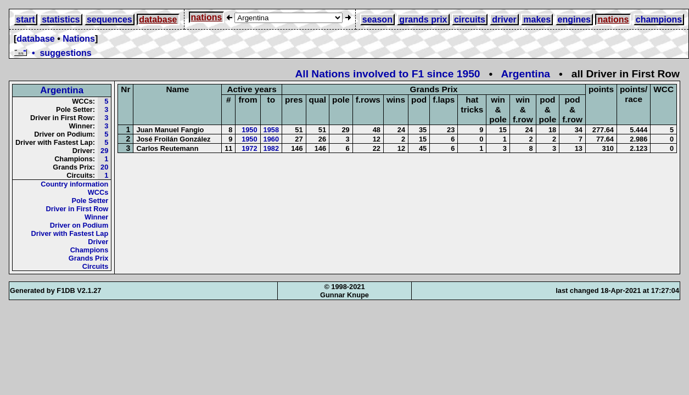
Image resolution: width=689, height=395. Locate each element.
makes (537, 19)
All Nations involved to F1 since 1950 (387, 74)
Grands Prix (89, 258)
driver (504, 19)
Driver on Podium (79, 225)
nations (206, 17)
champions (659, 19)
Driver (98, 242)
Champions (89, 250)
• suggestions (53, 53)
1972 (249, 148)
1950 (249, 130)
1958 (271, 130)
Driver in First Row (77, 209)
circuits (469, 19)
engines (574, 19)
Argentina (525, 74)
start (25, 19)
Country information (74, 184)
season (377, 19)
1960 (271, 139)
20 (104, 167)
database (158, 19)
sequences (109, 19)
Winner (96, 217)
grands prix (423, 19)
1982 (271, 148)
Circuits (95, 266)
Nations (79, 38)
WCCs (98, 192)
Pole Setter (89, 200)
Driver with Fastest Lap (70, 233)
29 (104, 150)
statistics (61, 19)
